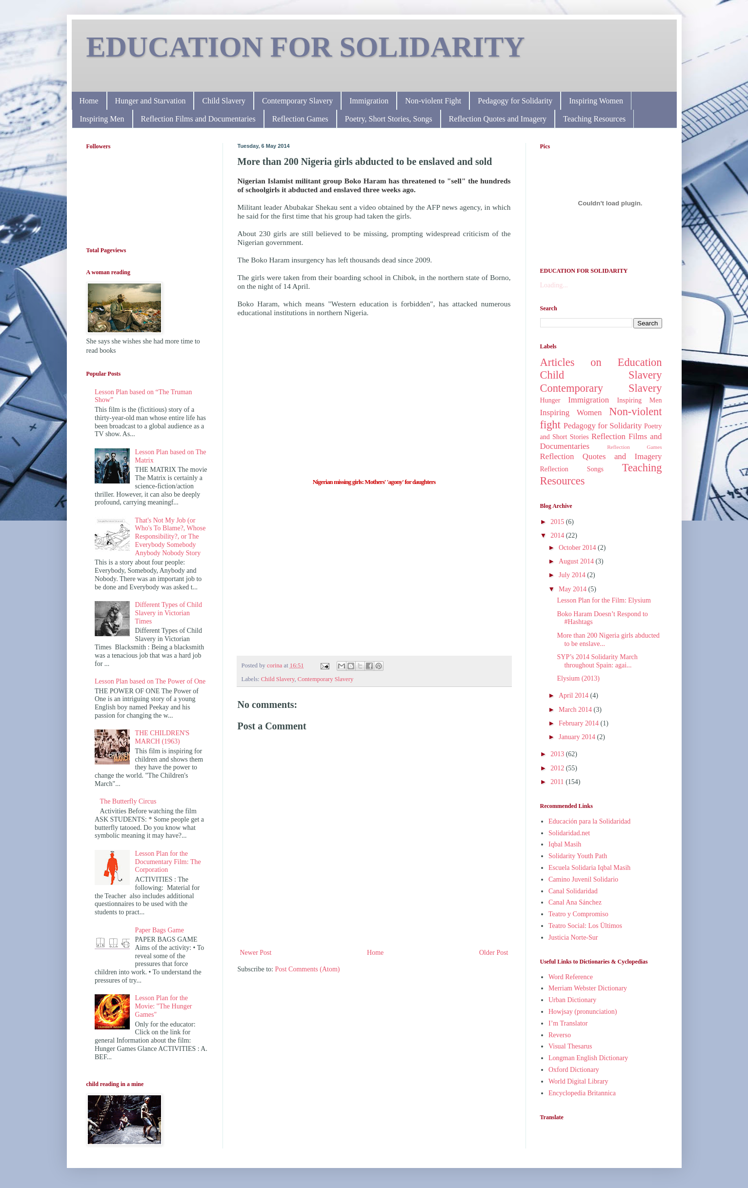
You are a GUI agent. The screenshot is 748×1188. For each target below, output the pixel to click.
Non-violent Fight (433, 101)
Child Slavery (223, 101)
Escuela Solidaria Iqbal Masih (589, 867)
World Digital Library (578, 1081)
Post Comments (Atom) (307, 969)
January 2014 (578, 737)
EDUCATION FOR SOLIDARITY (305, 47)
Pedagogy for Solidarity (515, 101)
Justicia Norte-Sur (573, 937)
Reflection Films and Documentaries (198, 119)
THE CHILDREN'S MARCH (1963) (162, 737)
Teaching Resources (594, 119)
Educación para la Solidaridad (589, 821)
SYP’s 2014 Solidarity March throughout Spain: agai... (597, 661)
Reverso (559, 1035)
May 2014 (573, 589)
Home (89, 101)
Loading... (554, 285)
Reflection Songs (572, 469)
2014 (558, 535)
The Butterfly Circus (128, 801)
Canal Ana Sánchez (575, 902)
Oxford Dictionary (573, 1069)
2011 (558, 781)
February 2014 (580, 723)
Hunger (550, 400)
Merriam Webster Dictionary (587, 988)
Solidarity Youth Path (577, 856)
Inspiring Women (596, 101)
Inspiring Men (102, 119)
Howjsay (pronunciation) (582, 1011)
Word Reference (570, 977)
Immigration (368, 101)
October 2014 (578, 547)
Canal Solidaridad (573, 891)
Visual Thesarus (570, 1046)
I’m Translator (568, 1023)
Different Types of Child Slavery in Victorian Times (168, 613)
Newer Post (256, 952)
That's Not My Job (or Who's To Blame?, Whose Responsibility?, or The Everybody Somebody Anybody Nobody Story (170, 537)
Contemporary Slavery (297, 101)
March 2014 (576, 709)
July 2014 (573, 575)
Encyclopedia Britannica (582, 1093)
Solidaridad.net (569, 833)
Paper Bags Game (159, 930)
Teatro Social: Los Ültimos (585, 925)
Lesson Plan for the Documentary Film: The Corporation (168, 862)
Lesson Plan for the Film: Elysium (604, 600)
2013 (558, 754)
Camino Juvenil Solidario (583, 879)
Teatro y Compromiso (578, 914)
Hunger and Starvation (150, 101)
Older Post (493, 952)
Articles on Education (601, 362)
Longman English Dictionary (588, 1058)
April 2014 (574, 695)
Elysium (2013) (578, 678)
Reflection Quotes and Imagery (497, 119)
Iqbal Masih (564, 844)
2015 (558, 521)
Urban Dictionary (572, 1000)
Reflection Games (300, 119)
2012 (558, 768)
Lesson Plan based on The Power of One (150, 681)
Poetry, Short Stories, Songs (388, 119)
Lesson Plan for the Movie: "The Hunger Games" (163, 1006)
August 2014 (577, 561)
